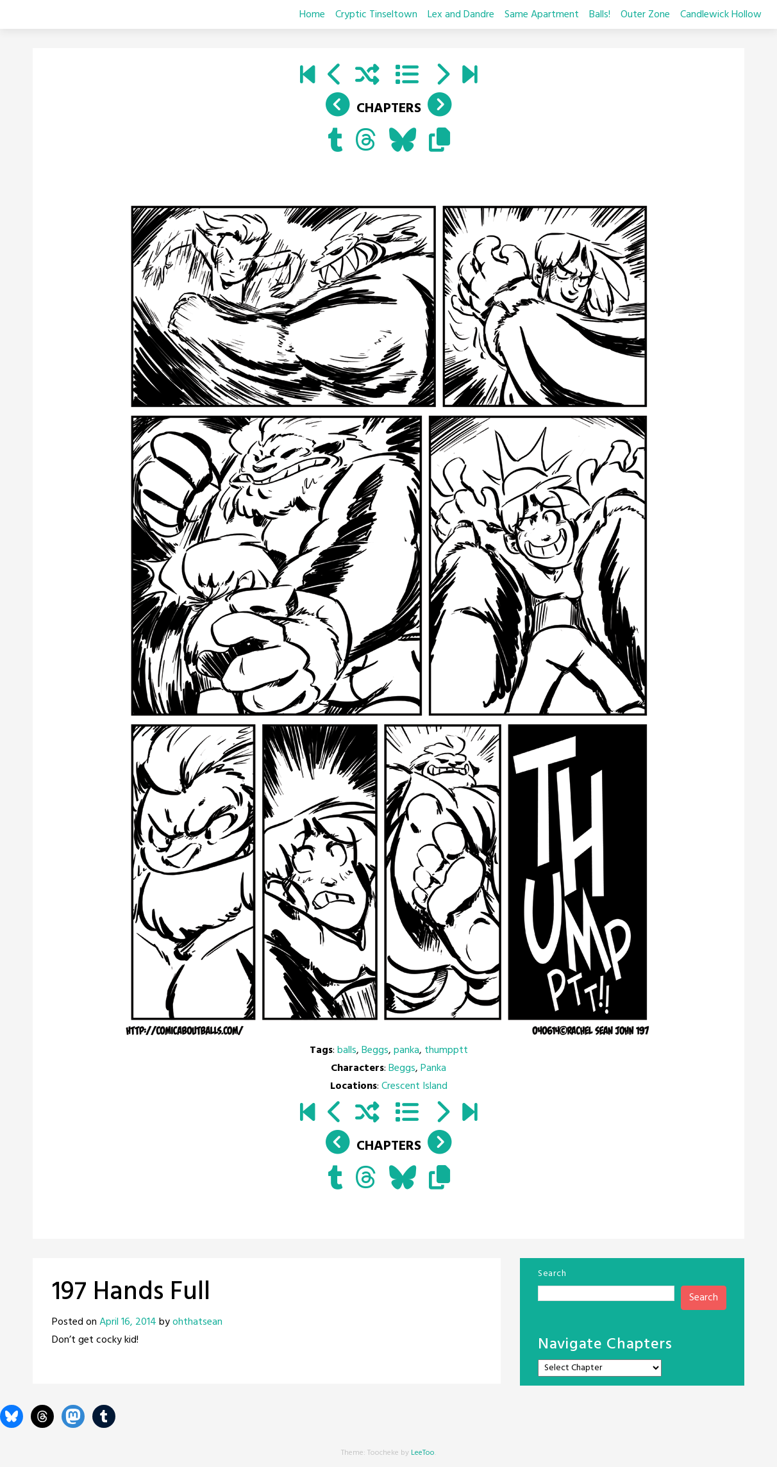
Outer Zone (645, 14)
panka (406, 1050)
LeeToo (423, 1452)
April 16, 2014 (127, 1322)
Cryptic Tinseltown (376, 14)
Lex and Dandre (461, 14)
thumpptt (446, 1050)
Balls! (599, 14)
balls (346, 1050)
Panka (433, 1068)
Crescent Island (414, 1086)
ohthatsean (197, 1322)
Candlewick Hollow (721, 14)
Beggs (375, 1050)
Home (312, 14)
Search (552, 1274)
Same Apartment (542, 14)
